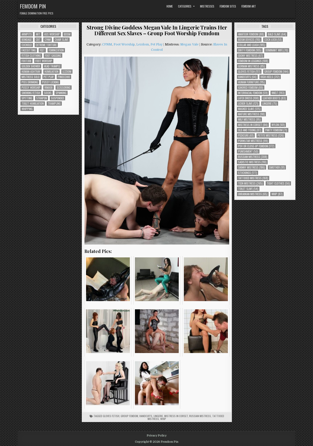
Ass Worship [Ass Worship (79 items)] (52, 34)
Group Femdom (129, 416)
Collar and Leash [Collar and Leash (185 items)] (251, 45)
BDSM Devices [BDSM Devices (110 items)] (249, 39)
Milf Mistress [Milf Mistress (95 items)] (249, 119)
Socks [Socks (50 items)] (48, 93)
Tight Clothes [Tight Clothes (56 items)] (278, 183)
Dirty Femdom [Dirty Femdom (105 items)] (249, 50)
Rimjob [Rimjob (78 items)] (48, 87)
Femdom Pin (33, 6)
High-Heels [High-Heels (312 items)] (270, 77)
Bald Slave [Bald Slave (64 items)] (277, 34)
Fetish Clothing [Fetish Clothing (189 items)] (31, 55)
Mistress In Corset (176, 416)
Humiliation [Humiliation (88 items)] (51, 71)
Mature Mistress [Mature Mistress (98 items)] (251, 114)
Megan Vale (189, 44)
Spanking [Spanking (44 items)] (61, 93)
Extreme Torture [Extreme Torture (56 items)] (46, 45)
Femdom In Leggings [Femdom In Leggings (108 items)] (253, 61)
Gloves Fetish (111, 416)
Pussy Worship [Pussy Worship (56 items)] (31, 87)
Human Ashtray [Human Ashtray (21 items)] (31, 71)
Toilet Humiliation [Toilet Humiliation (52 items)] (33, 103)
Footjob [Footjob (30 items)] (26, 61)
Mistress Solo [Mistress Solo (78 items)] (31, 77)
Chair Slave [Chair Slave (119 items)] (61, 39)
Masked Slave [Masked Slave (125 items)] (249, 109)
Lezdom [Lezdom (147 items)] (66, 71)
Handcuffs (145, 416)
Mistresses (207, 6)
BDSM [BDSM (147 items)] (67, 34)
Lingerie (158, 416)
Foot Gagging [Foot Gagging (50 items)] (53, 55)
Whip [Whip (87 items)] (277, 194)
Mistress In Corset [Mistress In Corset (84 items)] (253, 125)
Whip (163, 419)
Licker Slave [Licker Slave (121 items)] (248, 103)
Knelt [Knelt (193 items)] (278, 93)
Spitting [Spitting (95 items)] (27, 98)
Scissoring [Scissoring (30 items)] (63, 87)
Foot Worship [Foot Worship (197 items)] (43, 61)
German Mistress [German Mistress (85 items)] (251, 66)
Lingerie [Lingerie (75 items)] (269, 103)
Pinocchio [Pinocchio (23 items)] (64, 77)
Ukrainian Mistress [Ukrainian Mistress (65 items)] (252, 194)
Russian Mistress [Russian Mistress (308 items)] (252, 157)
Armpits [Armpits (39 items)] (27, 34)
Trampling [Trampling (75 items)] (54, 103)
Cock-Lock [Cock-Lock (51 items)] (273, 39)
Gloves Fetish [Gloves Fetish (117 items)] (249, 71)
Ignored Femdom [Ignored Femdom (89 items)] (250, 87)
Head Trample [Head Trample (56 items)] (52, 66)
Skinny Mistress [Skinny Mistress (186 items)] (251, 167)
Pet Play (156, 44)
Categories (184, 6)
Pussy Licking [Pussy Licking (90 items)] (50, 82)
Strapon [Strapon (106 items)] (41, 98)
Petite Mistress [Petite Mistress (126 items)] (271, 135)
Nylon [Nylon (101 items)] (278, 125)
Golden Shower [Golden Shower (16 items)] (31, 66)
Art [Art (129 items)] (38, 34)
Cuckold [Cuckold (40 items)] (27, 45)
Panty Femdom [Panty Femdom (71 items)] (276, 130)
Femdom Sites (228, 6)
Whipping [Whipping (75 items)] (27, 109)
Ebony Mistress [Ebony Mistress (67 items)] (250, 55)
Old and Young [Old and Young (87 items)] (249, 130)
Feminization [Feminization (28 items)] (56, 50)
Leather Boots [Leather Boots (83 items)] (274, 98)
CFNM (107, 44)
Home (170, 6)
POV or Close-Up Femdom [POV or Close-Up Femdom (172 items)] (256, 146)
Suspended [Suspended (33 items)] (57, 98)
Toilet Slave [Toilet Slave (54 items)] (248, 189)
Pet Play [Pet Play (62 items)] (49, 77)
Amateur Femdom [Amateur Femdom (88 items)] (251, 34)
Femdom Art (248, 6)
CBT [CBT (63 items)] (38, 39)
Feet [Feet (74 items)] (42, 50)
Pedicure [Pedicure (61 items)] (246, 135)
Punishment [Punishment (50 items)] (248, 151)
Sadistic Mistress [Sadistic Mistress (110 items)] (252, 162)
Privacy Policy (157, 435)
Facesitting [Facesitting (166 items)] (29, 50)
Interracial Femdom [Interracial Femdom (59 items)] (253, 93)
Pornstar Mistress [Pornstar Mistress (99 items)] (253, 141)
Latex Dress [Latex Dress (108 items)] (248, 98)
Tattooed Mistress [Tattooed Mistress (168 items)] (253, 178)
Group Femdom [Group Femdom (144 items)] (276, 71)
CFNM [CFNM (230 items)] (47, 39)
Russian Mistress (200, 416)
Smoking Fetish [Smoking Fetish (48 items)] (31, 93)
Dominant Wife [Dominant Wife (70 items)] (276, 50)
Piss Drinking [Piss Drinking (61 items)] (30, 82)
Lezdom (142, 44)
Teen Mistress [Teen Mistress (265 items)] (250, 183)
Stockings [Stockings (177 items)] (247, 173)
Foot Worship (124, 44)
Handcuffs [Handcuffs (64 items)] (247, 77)
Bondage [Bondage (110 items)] (27, 39)
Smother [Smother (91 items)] (277, 167)
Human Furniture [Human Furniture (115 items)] (251, 82)
